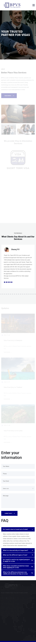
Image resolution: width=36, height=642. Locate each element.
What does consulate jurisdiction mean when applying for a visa (17, 566)
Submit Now (8, 513)
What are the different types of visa (15, 555)
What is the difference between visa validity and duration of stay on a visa (17, 573)
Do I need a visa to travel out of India (15, 529)
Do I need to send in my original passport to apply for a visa (17, 560)
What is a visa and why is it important (15, 550)
